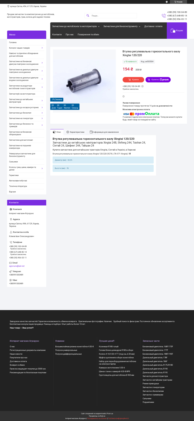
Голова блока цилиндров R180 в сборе (116, 350)
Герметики (14, 175)
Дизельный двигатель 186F (155, 361)
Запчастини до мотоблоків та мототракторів (74, 26)
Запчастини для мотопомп (21, 140)
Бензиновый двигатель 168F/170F (158, 346)
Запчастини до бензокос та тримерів (21, 125)
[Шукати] (88, 16)
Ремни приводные (151, 383)
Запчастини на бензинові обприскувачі (20, 133)
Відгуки (12, 192)
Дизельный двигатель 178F (155, 358)
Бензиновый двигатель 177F (155, 350)
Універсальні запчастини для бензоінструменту (22, 155)
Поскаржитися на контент (97, 418)
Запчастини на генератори (21, 118)
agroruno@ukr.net (17, 266)
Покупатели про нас (18, 358)
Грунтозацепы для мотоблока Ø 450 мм (116, 375)
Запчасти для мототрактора (155, 376)
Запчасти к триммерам (153, 395)
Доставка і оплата (153, 26)
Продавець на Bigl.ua (97, 416)
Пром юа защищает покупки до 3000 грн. (28, 369)
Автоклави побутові (18, 181)
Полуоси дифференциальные (68, 354)
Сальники (13, 162)
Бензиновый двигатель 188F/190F (158, 354)
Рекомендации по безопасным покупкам (28, 372)
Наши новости (16, 354)
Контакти (57, 34)
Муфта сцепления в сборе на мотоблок (116, 358)
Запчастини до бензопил (20, 113)
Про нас (70, 34)
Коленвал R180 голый (108, 346)
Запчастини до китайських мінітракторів (21, 100)
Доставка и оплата (18, 361)
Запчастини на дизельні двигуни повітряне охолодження (23, 71)
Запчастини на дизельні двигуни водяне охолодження (23, 79)
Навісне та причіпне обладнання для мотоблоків (23, 54)
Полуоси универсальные (66, 350)
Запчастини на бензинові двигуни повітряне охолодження (23, 62)
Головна (12, 42)
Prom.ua (110, 414)
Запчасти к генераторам (153, 387)
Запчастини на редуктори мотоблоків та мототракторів (22, 87)
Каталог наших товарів (19, 48)
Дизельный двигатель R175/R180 (158, 365)
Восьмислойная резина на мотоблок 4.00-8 (74, 346)
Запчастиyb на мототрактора (22, 94)
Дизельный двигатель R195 (155, 372)
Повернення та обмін (88, 34)
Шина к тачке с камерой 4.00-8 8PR (114, 371)
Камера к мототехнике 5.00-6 (112, 368)
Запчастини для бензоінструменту (120, 26)
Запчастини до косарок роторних (24, 107)
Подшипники (148, 402)
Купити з (160, 79)
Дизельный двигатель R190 (155, 369)
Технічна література (18, 186)
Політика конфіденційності (118, 418)
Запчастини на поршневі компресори (20, 146)
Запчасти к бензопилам (153, 391)
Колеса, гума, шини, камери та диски (22, 168)
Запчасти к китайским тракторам (157, 380)
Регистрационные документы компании (28, 350)
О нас (12, 346)
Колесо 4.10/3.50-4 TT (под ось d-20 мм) (117, 354)
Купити (135, 79)
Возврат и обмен (17, 365)
